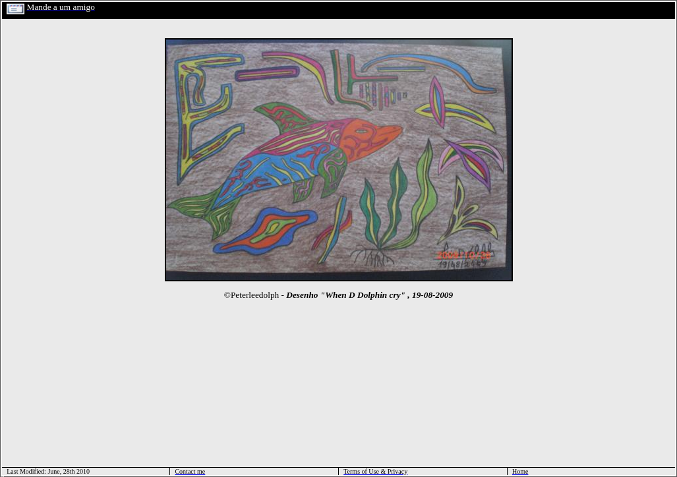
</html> (2, 475)
